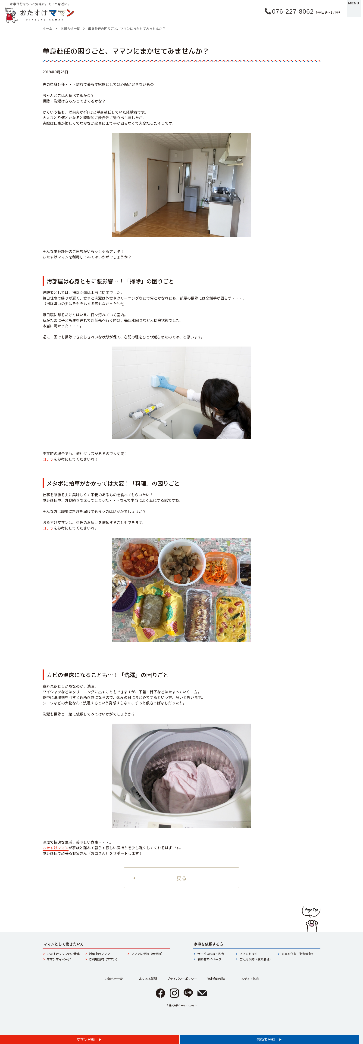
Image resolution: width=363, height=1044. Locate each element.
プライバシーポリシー (182, 978)
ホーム (47, 28)
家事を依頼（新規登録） (298, 953)
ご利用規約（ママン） (104, 959)
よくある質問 (148, 978)
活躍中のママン (99, 953)
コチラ (48, 459)
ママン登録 (86, 1039)
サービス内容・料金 (210, 953)
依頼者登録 (266, 1039)
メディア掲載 (250, 978)
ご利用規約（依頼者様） (255, 959)
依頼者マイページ (209, 959)
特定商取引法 (216, 978)
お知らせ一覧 (70, 28)
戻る (181, 878)
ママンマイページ (59, 959)
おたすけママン (56, 847)
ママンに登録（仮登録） (147, 953)
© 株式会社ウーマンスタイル (181, 1005)
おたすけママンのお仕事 (63, 953)
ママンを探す (248, 953)
